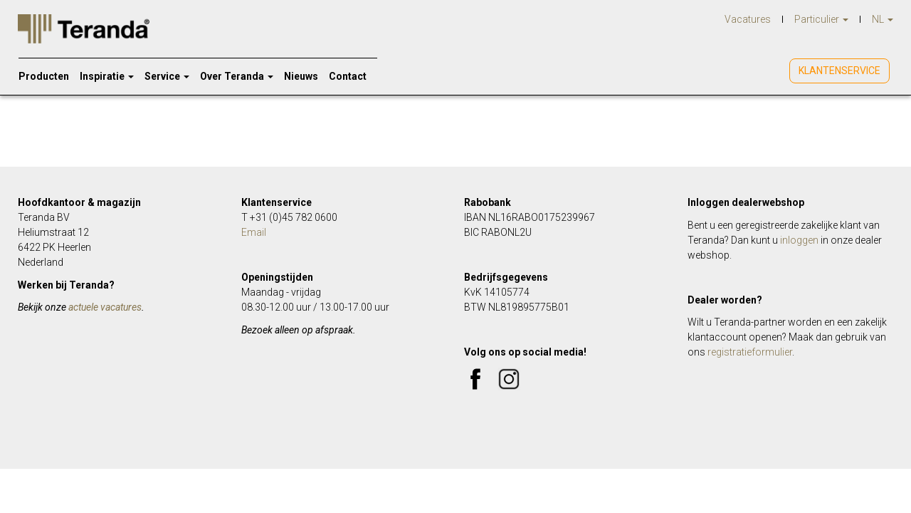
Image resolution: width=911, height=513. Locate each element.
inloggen (799, 240)
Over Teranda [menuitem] (236, 76)
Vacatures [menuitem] (748, 19)
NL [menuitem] (882, 19)
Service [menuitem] (166, 76)
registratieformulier (749, 352)
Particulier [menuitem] (821, 19)
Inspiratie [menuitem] (107, 76)
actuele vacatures (105, 307)
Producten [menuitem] (44, 76)
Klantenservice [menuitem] (839, 70)
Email (253, 232)
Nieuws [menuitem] (301, 76)
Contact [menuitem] (348, 76)
